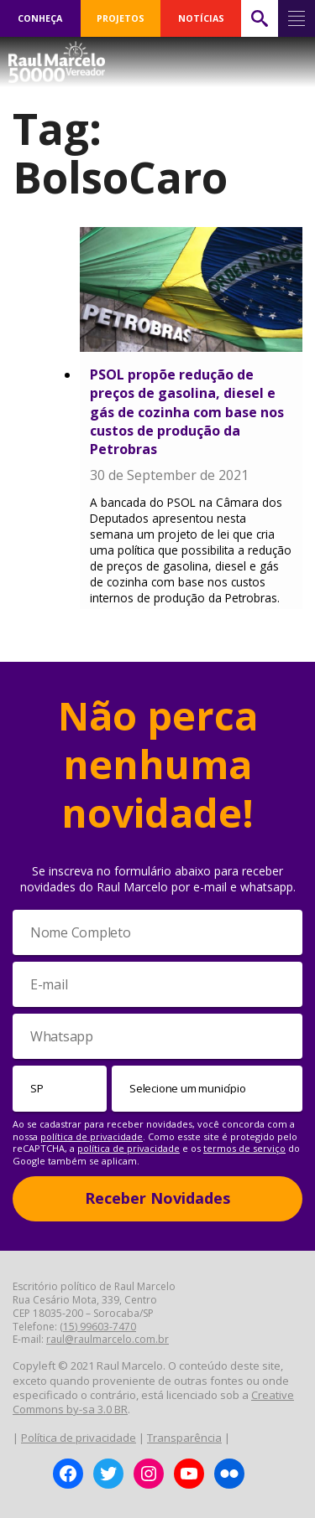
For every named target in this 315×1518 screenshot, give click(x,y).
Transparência (184, 1437)
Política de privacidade (78, 1437)
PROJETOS (120, 18)
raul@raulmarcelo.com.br (107, 1339)
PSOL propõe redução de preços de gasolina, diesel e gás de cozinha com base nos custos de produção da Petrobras (187, 412)
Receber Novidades (157, 1198)
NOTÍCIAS (201, 18)
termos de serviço (244, 1148)
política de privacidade (91, 1136)
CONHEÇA (40, 18)
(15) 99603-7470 (98, 1326)
